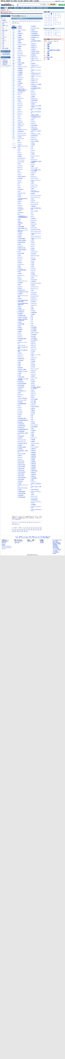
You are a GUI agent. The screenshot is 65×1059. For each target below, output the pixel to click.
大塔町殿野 (33, 467)
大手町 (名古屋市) (21, 472)
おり (13, 89)
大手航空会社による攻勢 (23, 291)
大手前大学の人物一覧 (22, 443)
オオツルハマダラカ (22, 44)
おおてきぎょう (21, 264)
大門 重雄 (33, 361)
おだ (13, 116)
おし (13, 46)
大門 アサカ (33, 345)
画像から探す (16, 7)
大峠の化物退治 (34, 426)
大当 (32, 417)
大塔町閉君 (33, 465)
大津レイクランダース (22, 66)
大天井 (32, 183)
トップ (2, 7)
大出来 (32, 240)
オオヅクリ (20, 111)
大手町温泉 (33, 26)
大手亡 (19, 405)
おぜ (13, 113)
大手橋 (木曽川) (21, 387)
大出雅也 (33, 225)
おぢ (13, 117)
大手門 (32, 119)
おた (13, 52)
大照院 (32, 166)
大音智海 (33, 376)
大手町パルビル (34, 56)
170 (26, 529)
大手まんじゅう (34, 98)
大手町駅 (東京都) (21, 493)
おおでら (33, 272)
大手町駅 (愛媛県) (21, 491)
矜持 (48, 51)
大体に (19, 220)
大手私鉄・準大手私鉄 (22, 317)
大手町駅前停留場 (21, 497)
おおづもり (20, 167)
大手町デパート (34, 47)
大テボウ (20, 407)
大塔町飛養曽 (34, 478)
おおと (32, 325)
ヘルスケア (4, 36)
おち (13, 54)
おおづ (19, 96)
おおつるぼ (20, 53)
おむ (13, 78)
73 (31, 21)
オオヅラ (20, 172)
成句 (27, 7)
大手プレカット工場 (22, 400)
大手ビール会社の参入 (22, 398)
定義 (48, 46)
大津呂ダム (20, 79)
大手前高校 (20, 422)
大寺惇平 (33, 153)
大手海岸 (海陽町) (21, 238)
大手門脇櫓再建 (34, 129)
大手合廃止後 (20, 208)
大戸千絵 (33, 372)
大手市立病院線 (21, 323)
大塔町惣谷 (33, 461)
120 (15, 529)
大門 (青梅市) (34, 328)
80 (36, 527)
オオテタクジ (20, 354)
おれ (13, 92)
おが (13, 100)
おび (13, 125)
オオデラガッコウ (34, 286)
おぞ (13, 114)
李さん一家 (49, 57)
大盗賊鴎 (33, 441)
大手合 (19, 203)
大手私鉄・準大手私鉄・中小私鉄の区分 (23, 320)
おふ (13, 71)
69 (23, 21)
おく (13, 40)
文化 (3, 33)
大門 (32, 319)
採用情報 (42, 542)
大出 (32, 212)
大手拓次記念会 (21, 358)
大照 (32, 146)
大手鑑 (19, 244)
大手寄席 (33, 144)
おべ (13, 128)
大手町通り (33, 49)
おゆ (13, 85)
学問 (3, 31)
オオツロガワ (20, 77)
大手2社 (19, 194)
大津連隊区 (20, 68)
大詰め (19, 148)
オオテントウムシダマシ (36, 195)
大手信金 (20, 327)
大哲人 (19, 365)
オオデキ (33, 242)
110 (12, 529)
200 (33, 529)
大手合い (20, 201)
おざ (13, 108)
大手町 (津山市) (21, 468)
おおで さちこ (34, 220)
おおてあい (20, 207)
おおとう (33, 421)
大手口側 (20, 279)
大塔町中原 (33, 472)
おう (13, 32)
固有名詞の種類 (39, 7)
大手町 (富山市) (21, 470)
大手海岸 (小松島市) (22, 240)
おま (13, 75)
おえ (13, 33)
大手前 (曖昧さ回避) (22, 418)
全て (2, 17)
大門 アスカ (33, 347)
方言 (3, 46)
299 (12, 22)
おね (13, 64)
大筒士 (19, 127)
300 (15, 22)
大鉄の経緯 (20, 367)
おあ (13, 29)
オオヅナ (20, 142)
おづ (13, 119)
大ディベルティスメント (36, 236)
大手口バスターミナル (22, 280)
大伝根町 (33, 314)
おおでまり (33, 270)
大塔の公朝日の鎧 (34, 489)
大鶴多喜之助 (20, 39)
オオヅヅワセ (20, 138)
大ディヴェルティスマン (36, 231)
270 (19, 531)
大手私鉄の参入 (21, 311)
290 (24, 531)
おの (13, 66)
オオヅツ (20, 118)
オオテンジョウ (34, 184)
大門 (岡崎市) (34, 330)
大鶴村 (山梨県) (21, 62)
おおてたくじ (20, 356)
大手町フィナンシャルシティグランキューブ (36, 73)
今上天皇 (49, 43)
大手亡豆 (20, 414)
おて (13, 57)
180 (29, 529)
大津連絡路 (20, 72)
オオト (32, 323)
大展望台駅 (33, 206)
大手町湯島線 (34, 86)
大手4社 (19, 196)
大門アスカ (33, 404)
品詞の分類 (45, 7)
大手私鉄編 (20, 313)
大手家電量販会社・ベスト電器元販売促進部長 (23, 217)
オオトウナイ (34, 481)
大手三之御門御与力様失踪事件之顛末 (23, 304)
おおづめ (20, 154)
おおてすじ (20, 336)
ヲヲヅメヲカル (21, 159)
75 (35, 21)
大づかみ (20, 101)
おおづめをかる (21, 161)
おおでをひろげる (34, 295)
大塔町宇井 (33, 448)
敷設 (48, 53)
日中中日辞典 (20, 0)
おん (13, 99)
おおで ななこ (34, 223)
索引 (6, 7)
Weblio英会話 (5, 61)
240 (12, 531)
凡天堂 (32, 198)
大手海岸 (20, 236)
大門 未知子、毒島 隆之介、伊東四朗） (36, 387)
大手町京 (33, 29)
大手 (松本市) (20, 189)
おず (13, 111)
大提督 (19, 219)
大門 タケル (33, 370)
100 (40, 527)
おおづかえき (20, 98)
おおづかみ (20, 105)
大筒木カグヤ (20, 125)
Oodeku (32, 248)
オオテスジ (20, 334)
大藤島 (32, 435)
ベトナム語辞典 (56, 552)
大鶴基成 (20, 64)
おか (13, 36)
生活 (3, 35)
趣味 (3, 38)
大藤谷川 (33, 445)
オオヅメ (20, 152)
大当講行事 (33, 430)
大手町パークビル (34, 58)
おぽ (13, 137)
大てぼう (20, 409)
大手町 (19, 362)
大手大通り (20, 233)
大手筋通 (20, 340)
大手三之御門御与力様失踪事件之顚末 (23, 301)
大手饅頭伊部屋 (34, 100)
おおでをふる (34, 305)
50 (31, 527)
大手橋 (19, 266)
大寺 (32, 148)
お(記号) (14, 147)
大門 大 (32, 352)
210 (36, 529)
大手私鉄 (20, 308)
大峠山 (32, 428)
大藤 (32, 415)
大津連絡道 (20, 70)
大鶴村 (19, 61)
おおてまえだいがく (22, 441)
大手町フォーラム (34, 78)
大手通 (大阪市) (21, 376)
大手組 (19, 284)
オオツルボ (20, 51)
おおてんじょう (34, 186)
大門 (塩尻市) (34, 334)
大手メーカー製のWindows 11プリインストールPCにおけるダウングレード (36, 116)
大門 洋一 (33, 395)
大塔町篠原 (33, 456)
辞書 (2, 0)
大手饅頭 (33, 96)
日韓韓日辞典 (25, 0)
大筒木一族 (20, 122)
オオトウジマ (34, 437)
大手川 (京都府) (21, 253)
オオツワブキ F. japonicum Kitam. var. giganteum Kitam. (22, 89)
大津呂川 (20, 75)
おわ (13, 95)
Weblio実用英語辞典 (6, 54)
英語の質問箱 (5, 62)
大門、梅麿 (33, 400)
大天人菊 (33, 200)
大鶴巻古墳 (20, 33)
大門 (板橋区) (34, 327)
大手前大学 (20, 437)
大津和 (19, 81)
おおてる (33, 164)
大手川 (19, 251)
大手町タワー (34, 43)
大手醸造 (20, 331)
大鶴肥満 (20, 26)
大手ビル (20, 396)
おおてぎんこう (21, 275)
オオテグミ (20, 286)
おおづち (20, 114)
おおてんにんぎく (34, 204)
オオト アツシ (34, 349)
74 (33, 21)
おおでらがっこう (34, 288)
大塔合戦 (33, 423)
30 (27, 527)
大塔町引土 (33, 476)
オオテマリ (33, 92)
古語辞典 (31, 0)
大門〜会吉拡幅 (34, 399)
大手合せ (20, 210)
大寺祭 (32, 157)
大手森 (19, 325)
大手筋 (19, 333)
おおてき (20, 260)
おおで (32, 216)
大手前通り (20, 445)
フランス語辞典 (56, 548)
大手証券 (20, 322)
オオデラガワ (34, 292)
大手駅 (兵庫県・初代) (22, 228)
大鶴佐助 (20, 37)
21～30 (56, 41)
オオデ (32, 214)
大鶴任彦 (20, 42)
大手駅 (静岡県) (21, 226)
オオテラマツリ (34, 159)
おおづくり (20, 112)
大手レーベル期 (34, 167)
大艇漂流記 (20, 222)
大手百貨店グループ (22, 390)
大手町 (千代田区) (21, 466)
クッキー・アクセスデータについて (7, 548)
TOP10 (45, 41)
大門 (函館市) (34, 338)
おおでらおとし (34, 279)
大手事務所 (20, 329)
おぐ (13, 103)
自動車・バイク (5, 25)
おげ (13, 105)
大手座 (19, 306)
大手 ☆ (19, 191)
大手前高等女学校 (21, 425)
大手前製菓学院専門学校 (23, 429)
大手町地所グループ (35, 37)
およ (13, 86)
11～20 (51, 41)
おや (13, 83)
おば (13, 123)
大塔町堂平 (33, 468)
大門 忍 (32, 363)
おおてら (33, 152)
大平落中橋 (33, 281)
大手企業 (20, 262)
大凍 (32, 419)
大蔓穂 (19, 48)
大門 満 (32, 383)
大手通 (19, 375)
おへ (13, 72)
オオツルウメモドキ (22, 29)
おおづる (20, 181)
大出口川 (33, 250)
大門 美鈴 (33, 385)
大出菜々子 (33, 222)
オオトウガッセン (34, 424)
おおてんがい (34, 176)
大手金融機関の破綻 (22, 269)
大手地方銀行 (20, 360)
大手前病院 (20, 448)
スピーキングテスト (6, 65)
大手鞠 (32, 262)
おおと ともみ (34, 377)
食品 (3, 43)
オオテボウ (20, 411)
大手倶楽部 (20, 282)
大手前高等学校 (21, 423)
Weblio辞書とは (5, 541)
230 (40, 529)
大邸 (19, 214)
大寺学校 (33, 284)
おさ (13, 44)
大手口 (19, 277)
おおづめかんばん (21, 158)
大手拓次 (20, 352)
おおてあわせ (20, 212)
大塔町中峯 (33, 474)
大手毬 (32, 266)
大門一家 (33, 413)
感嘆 (48, 55)
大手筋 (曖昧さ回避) (22, 338)
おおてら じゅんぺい (35, 155)
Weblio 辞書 (3, 9)
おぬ (13, 63)
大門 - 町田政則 (34, 339)
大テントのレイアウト (35, 197)
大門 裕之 (33, 381)
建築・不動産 (4, 30)
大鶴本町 (20, 46)
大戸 (32, 321)
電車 (3, 23)
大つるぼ (20, 50)
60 (33, 527)
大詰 (19, 150)
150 (22, 529)
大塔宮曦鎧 (33, 504)
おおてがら (20, 256)
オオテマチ (20, 457)
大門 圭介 (33, 359)
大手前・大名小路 (21, 453)
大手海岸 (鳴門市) (21, 242)
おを (13, 97)
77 (38, 21)
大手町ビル (33, 63)
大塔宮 (32, 494)
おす (13, 47)
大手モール (33, 137)
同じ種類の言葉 (32, 7)
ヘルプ (63, 0)
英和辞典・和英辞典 (57, 543)
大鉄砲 (19, 364)
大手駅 (19, 224)
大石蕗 (19, 84)
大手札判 (20, 298)
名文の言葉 (22, 7)
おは (13, 68)
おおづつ (20, 120)
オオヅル (20, 180)
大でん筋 (33, 310)
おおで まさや (34, 227)
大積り (19, 163)
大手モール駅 (34, 139)
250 (15, 531)
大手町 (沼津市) (21, 473)
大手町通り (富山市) (35, 51)
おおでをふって (34, 299)
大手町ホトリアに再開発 (36, 84)
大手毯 (32, 264)
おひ (13, 69)
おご (13, 106)
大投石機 (33, 439)
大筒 (19, 116)
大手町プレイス (34, 80)
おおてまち (20, 459)
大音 (32, 317)
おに (13, 61)
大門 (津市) (33, 336)
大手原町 (20, 388)
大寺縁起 (33, 273)
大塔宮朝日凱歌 (34, 499)
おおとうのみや (34, 497)
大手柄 (19, 255)
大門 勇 (32, 389)
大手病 (19, 392)
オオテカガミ (20, 245)
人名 (39, 537)
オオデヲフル (34, 303)
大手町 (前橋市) (21, 479)
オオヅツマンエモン (22, 133)
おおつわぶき (20, 86)
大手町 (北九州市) (21, 464)
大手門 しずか (34, 127)
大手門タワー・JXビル (35, 133)
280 (22, 531)
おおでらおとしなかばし (36, 283)
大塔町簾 (33, 459)
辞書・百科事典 (5, 48)
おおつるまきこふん (22, 55)
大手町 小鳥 (20, 481)
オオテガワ (20, 258)
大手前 (19, 416)
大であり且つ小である (35, 229)
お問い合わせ (17, 519)
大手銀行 (20, 273)
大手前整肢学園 (21, 431)
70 (25, 21)
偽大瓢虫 (33, 193)
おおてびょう (20, 394)
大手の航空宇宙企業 (22, 383)
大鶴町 (19, 57)
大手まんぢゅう (34, 102)
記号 (56, 33)
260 (17, 531)
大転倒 (32, 188)
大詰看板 (20, 156)
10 (23, 527)
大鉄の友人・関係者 (22, 369)
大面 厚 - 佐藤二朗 (21, 176)
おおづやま (20, 169)
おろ (13, 94)
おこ (13, 43)
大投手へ (33, 432)
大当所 (32, 434)
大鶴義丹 (20, 35)
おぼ (13, 130)
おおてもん (33, 123)
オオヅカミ (20, 103)
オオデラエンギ (34, 275)
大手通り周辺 (20, 381)
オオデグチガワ (34, 251)
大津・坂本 (20, 92)
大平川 (32, 290)
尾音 (32, 316)
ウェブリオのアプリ (18, 541)
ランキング (10, 7)
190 (31, 529)
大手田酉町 (33, 259)
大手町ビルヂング (34, 65)
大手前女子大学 (21, 427)
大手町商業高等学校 (35, 35)
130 (17, 529)
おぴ (13, 133)
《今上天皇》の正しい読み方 (53, 50)
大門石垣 (33, 412)
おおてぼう (20, 412)
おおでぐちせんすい (35, 255)
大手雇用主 (20, 293)
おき (13, 38)
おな (13, 60)
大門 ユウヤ (33, 393)
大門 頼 (32, 397)
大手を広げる (34, 294)
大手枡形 (20, 455)
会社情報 (42, 541)
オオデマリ (33, 268)
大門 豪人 (33, 351)
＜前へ (13, 21)
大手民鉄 (33, 103)
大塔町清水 (33, 457)
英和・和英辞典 (14, 0)
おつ (13, 55)
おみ (13, 77)
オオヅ (19, 94)
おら (13, 88)
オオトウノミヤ (34, 496)
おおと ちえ (33, 374)
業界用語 (4, 20)
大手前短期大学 (21, 436)
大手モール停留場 (34, 141)
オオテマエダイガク (22, 439)
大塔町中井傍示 (34, 470)
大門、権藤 (33, 402)
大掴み (19, 100)
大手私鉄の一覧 (21, 309)
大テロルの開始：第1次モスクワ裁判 (36, 170)
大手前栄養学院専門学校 (23, 420)
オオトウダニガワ (34, 446)
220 (38, 529)
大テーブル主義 (34, 211)
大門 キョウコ (34, 357)
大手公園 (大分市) (21, 290)
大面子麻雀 (20, 178)
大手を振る (33, 301)
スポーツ (4, 40)
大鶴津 (19, 40)
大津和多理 (20, 83)
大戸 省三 (33, 366)
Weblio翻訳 (55, 544)
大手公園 (20, 288)
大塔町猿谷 (33, 454)
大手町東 (20, 483)
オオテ (19, 185)
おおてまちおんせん (35, 28)
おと (13, 58)
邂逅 (48, 48)
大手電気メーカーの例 (22, 371)
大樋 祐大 (33, 408)
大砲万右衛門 (20, 131)
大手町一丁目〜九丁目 (22, 487)
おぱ (13, 131)
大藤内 (32, 479)
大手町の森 (33, 54)
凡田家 (32, 308)
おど (13, 122)
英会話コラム (5, 59)
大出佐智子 (33, 218)
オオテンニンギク (34, 202)
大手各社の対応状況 (22, 249)
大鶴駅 (19, 31)
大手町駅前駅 (20, 495)
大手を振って (34, 297)
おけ (13, 41)
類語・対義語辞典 (6, 0)
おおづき (20, 107)
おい (13, 30)
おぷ (13, 134)
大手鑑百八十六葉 (21, 247)
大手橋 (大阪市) (21, 385)
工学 (3, 28)
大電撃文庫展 (34, 312)
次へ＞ (18, 22)
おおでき (33, 244)
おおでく (33, 246)
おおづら (20, 174)
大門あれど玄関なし (35, 406)
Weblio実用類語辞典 (6, 52)
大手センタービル (21, 345)
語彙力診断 (5, 64)
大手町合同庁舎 (34, 31)
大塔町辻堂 (33, 463)
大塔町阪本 (33, 452)
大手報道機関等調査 (22, 403)
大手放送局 (20, 401)
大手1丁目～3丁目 (21, 193)
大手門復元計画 (34, 135)
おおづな (20, 144)
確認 (48, 44)
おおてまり (33, 94)
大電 (32, 306)
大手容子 (33, 143)
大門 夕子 (33, 391)
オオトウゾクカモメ (35, 443)
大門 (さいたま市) (34, 332)
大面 (19, 171)
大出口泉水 (33, 253)
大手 (19, 183)
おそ (13, 50)
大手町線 (33, 39)
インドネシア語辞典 (57, 549)
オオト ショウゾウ (35, 368)
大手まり (33, 91)
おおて (19, 187)
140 (19, 529)
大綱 (19, 140)
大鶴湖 (19, 59)
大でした (33, 257)
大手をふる (33, 172)
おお (13, 35)
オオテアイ (20, 205)
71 (27, 21)
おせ (13, 49)
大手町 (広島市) (21, 475)
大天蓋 (32, 174)
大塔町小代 (33, 450)
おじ (13, 109)
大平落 (32, 277)
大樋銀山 (33, 410)
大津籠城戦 (20, 73)
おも (13, 81)
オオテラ (33, 150)
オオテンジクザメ (34, 178)
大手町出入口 (34, 45)
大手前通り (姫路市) (22, 447)
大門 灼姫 (33, 364)
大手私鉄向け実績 (21, 315)
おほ (13, 74)
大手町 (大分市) (21, 461)
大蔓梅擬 (20, 28)
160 (24, 529)
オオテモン (33, 121)
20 (25, 527)
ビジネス (4, 18)
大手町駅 (20, 489)
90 (38, 527)
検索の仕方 (4, 542)
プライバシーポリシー (6, 546)
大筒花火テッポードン (22, 129)
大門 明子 (33, 341)
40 (29, 527)
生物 (3, 41)
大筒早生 (20, 136)
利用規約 (3, 544)
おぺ (13, 136)
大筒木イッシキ (21, 123)
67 (20, 21)
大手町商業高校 (34, 33)
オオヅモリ (20, 165)
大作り (19, 109)
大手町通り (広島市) (35, 53)
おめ (13, 80)
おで (13, 120)
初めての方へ (58, 0)
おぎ (13, 102)
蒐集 (48, 59)
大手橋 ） (20, 268)
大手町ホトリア (34, 82)
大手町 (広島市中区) (22, 477)
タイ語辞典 (55, 550)
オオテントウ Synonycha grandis (35, 191)
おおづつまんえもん (22, 135)
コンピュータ (4, 22)
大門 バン (33, 379)
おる (13, 91)
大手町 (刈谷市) (21, 462)
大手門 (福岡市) (34, 125)
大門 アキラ (33, 343)
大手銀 (19, 271)
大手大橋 (20, 234)
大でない (33, 261)
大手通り (20, 373)
